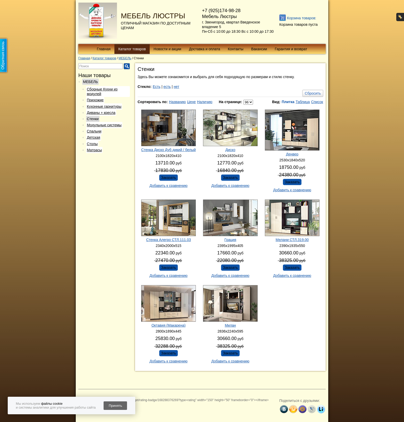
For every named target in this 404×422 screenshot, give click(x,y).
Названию (177, 102)
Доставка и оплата (204, 49)
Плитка (288, 102)
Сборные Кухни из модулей (102, 91)
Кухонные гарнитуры (104, 106)
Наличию (205, 102)
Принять (115, 406)
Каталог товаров (132, 49)
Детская (93, 137)
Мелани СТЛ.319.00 (292, 240)
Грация (230, 240)
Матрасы (94, 150)
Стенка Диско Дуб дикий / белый (168, 150)
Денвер (292, 154)
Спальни (94, 131)
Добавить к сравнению (168, 186)
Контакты (235, 49)
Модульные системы (104, 125)
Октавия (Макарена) (169, 325)
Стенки (93, 119)
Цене (191, 102)
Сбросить (313, 93)
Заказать (168, 178)
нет (176, 87)
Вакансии (259, 49)
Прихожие (95, 100)
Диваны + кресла (101, 113)
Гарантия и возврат (291, 49)
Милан (230, 325)
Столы (92, 144)
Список (317, 102)
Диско (230, 150)
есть (167, 87)
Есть (157, 87)
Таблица (303, 102)
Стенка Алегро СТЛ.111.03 (168, 240)
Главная (104, 49)
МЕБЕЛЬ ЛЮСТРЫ (153, 16)
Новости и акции (167, 49)
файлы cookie (51, 404)
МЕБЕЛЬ (90, 82)
